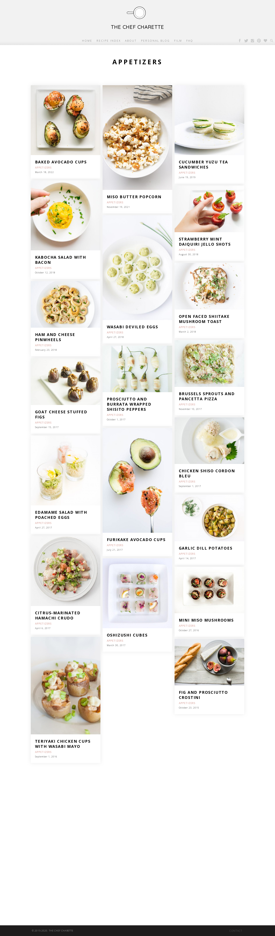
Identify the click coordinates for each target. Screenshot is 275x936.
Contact (235, 931)
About (131, 41)
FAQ (189, 41)
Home (87, 41)
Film (178, 41)
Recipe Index (109, 41)
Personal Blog (155, 41)
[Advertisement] (128, 836)
